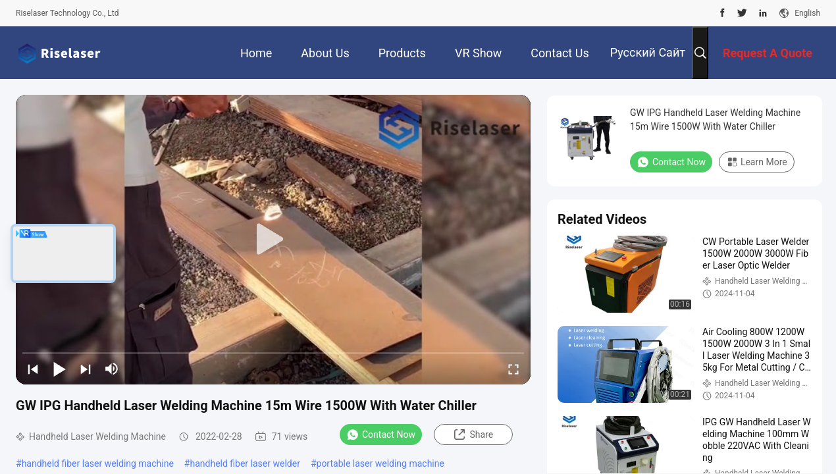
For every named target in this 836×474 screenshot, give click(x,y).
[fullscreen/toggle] (513, 369)
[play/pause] (59, 369)
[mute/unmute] (112, 369)
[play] (273, 239)
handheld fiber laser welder (245, 463)
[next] (85, 369)
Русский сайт (647, 52)
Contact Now (380, 434)
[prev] (33, 369)
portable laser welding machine (380, 463)
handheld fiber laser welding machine (98, 463)
